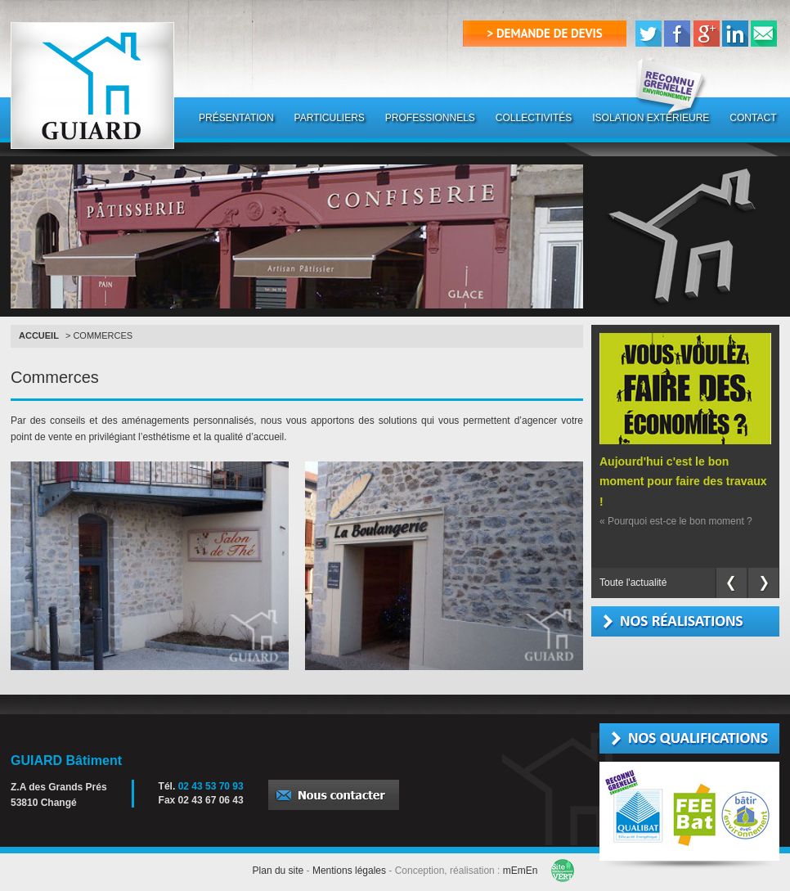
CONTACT (752, 118)
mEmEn (520, 870)
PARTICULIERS (329, 118)
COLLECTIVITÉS (534, 118)
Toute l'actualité (633, 582)
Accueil (39, 335)
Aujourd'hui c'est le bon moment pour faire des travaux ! (683, 481)
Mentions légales (349, 870)
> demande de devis (545, 33)
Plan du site (278, 870)
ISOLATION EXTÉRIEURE (650, 118)
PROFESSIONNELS (430, 118)
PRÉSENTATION (236, 118)
